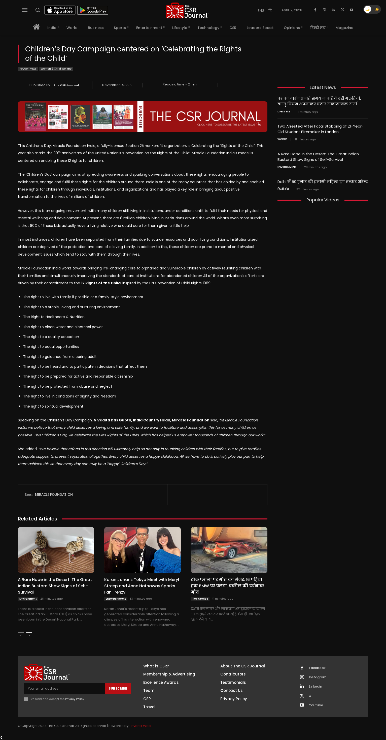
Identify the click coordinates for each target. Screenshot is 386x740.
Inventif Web (141, 726)
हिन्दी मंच (283, 187)
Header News (28, 69)
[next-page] (29, 635)
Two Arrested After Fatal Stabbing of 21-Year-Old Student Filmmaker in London (320, 128)
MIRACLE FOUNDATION (54, 494)
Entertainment (116, 599)
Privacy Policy (74, 699)
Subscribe (118, 688)
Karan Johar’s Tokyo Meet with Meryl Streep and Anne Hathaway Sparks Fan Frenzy (141, 586)
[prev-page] (21, 635)
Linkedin (315, 686)
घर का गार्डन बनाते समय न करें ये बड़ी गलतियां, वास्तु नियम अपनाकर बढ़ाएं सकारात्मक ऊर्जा (319, 101)
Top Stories (200, 599)
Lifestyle (283, 111)
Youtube (316, 705)
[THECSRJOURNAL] (187, 10)
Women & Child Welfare (56, 69)
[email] (64, 688)
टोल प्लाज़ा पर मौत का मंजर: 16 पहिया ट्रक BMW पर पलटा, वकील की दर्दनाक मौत (227, 586)
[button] (37, 10)
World (282, 138)
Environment (28, 599)
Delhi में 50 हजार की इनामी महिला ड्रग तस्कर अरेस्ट (322, 180)
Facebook (317, 668)
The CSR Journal (66, 85)
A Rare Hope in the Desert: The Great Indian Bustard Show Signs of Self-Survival (55, 586)
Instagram (318, 677)
